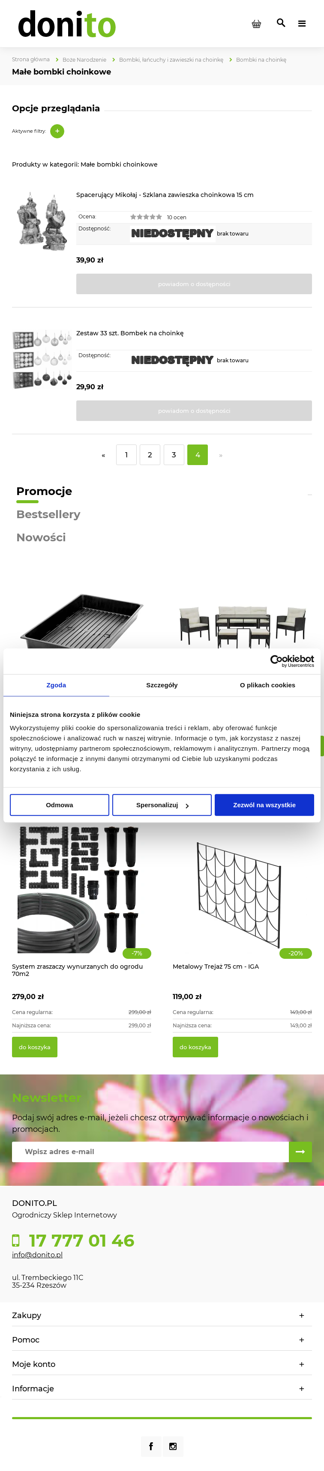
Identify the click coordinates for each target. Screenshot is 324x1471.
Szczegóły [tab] (161, 685)
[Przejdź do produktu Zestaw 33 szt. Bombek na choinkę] (42, 375)
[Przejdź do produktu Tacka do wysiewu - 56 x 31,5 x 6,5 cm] (81, 639)
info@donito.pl (37, 1255)
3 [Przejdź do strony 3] (174, 455)
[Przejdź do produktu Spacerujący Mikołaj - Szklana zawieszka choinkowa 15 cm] (42, 243)
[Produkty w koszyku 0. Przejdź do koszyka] (256, 23)
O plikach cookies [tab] (267, 685)
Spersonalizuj (162, 805)
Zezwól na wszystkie (264, 805)
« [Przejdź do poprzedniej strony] (103, 455)
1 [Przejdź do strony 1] (126, 455)
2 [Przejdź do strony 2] (150, 455)
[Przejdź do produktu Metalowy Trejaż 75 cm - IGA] (242, 899)
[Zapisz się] (300, 1152)
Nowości (41, 537)
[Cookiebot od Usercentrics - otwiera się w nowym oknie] (276, 661)
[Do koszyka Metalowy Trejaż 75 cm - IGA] (195, 1047)
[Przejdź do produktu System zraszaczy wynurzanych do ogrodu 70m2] (81, 899)
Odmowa (59, 805)
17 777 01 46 (79, 1240)
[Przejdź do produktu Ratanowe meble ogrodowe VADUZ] (242, 639)
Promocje (44, 491)
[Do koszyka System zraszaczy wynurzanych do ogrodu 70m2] (34, 1047)
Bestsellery (48, 514)
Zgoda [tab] (56, 685)
